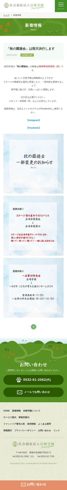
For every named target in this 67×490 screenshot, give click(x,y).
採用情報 (31, 424)
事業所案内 (24, 417)
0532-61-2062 (37, 379)
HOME (6, 411)
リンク (56, 430)
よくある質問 (44, 424)
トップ (6, 15)
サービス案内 (9, 417)
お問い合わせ (44, 430)
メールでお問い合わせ (37, 392)
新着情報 (16, 411)
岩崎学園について (31, 411)
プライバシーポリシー (25, 430)
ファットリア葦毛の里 (14, 424)
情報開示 (7, 430)
